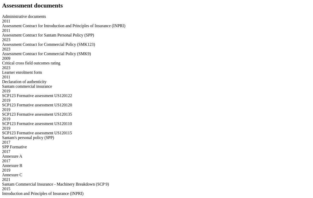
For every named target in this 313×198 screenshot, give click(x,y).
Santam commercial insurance (27, 86)
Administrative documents (24, 16)
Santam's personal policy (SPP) (28, 137)
